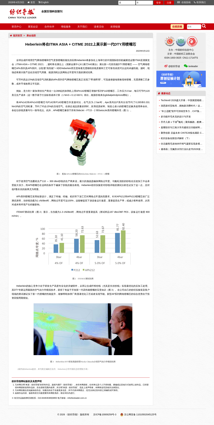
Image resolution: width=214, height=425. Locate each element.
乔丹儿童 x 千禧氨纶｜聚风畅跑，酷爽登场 (183, 122)
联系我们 (200, 2)
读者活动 (99, 26)
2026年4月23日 (16, 2)
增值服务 (66, 26)
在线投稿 (184, 2)
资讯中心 (16, 26)
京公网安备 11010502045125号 (140, 414)
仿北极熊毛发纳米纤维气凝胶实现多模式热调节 (185, 143)
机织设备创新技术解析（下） (176, 138)
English (43, 2)
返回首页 (16, 35)
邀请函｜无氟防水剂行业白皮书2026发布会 (183, 149)
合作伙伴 (49, 26)
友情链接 (115, 26)
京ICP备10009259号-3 (104, 414)
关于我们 (82, 26)
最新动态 (164, 93)
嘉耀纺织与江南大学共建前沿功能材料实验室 (184, 127)
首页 (31, 2)
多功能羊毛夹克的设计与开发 (176, 116)
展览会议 (33, 26)
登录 (158, 2)
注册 (169, 2)
